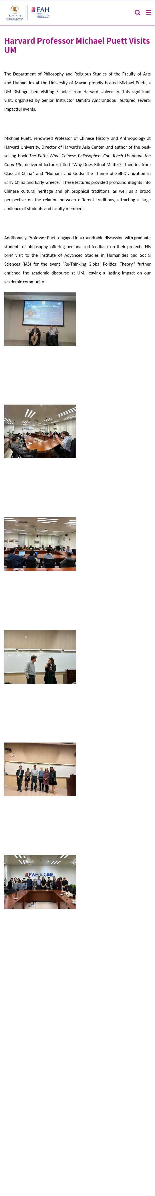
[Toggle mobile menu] (149, 12)
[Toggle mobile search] (137, 12)
